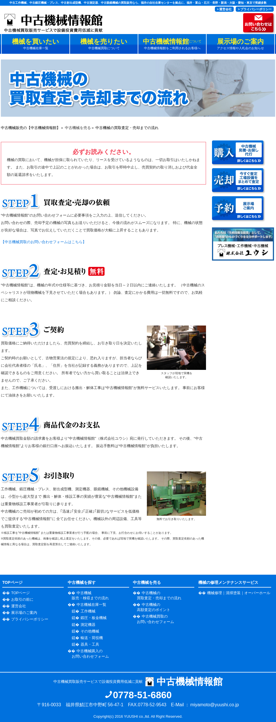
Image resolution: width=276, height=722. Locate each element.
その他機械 (90, 631)
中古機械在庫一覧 (35, 44)
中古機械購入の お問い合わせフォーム (90, 653)
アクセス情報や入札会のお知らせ (240, 44)
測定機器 (88, 624)
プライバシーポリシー (29, 619)
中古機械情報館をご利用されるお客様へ (172, 44)
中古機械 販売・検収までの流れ (90, 595)
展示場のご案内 (24, 612)
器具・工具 (90, 644)
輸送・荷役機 (92, 638)
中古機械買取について (103, 44)
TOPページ (20, 593)
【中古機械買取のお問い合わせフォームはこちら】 (43, 242)
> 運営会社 (224, 9)
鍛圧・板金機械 (94, 618)
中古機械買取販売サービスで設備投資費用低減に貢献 (138, 681)
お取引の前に (22, 599)
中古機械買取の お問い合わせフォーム (155, 619)
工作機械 (88, 611)
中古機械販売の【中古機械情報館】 (30, 128)
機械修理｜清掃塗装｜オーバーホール (238, 593)
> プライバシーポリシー (255, 9)
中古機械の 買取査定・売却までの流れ (159, 595)
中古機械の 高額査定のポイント (153, 607)
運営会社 (18, 606)
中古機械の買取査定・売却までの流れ (127, 128)
